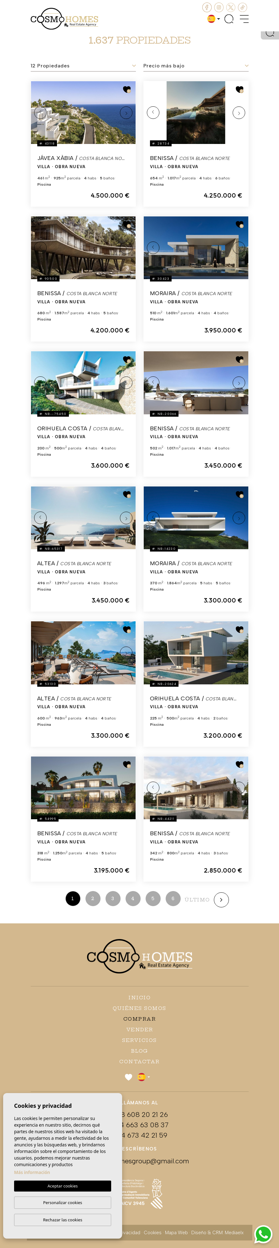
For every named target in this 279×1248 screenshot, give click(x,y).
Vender (139, 1030)
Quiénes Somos (139, 1008)
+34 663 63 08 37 (139, 1125)
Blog (139, 1051)
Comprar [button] (139, 1019)
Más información (32, 1172)
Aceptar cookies (63, 1186)
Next (126, 112)
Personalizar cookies (62, 1202)
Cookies (153, 1232)
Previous (40, 112)
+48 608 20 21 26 (139, 1114)
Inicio (139, 998)
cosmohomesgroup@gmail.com (139, 1161)
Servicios (139, 1040)
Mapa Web (176, 1232)
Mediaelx (234, 1232)
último (197, 900)
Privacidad (129, 1232)
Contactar (139, 1062)
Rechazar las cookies (62, 1220)
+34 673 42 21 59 (139, 1135)
